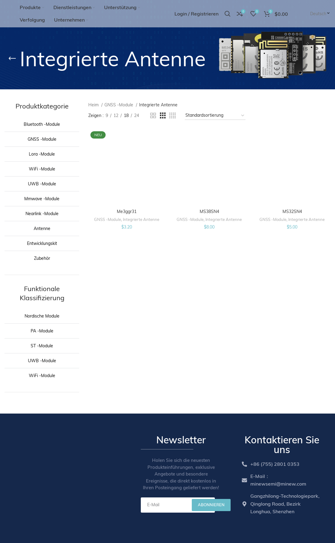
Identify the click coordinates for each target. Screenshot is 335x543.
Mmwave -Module (41, 198)
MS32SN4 (292, 211)
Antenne (42, 228)
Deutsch (320, 13)
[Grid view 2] (153, 115)
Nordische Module (42, 316)
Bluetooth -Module (42, 124)
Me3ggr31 (127, 211)
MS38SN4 (209, 211)
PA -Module (42, 331)
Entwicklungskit (42, 243)
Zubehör (42, 258)
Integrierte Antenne (141, 219)
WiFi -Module (42, 169)
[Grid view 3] (163, 115)
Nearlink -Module (42, 213)
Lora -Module (42, 154)
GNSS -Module (42, 139)
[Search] (228, 14)
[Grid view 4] (172, 115)
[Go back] (12, 59)
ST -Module (42, 346)
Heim (94, 105)
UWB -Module (42, 184)
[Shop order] (215, 115)
